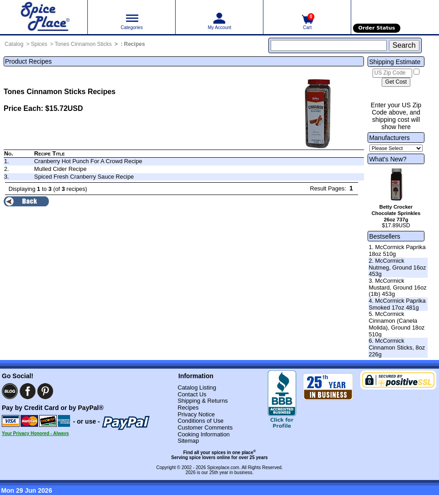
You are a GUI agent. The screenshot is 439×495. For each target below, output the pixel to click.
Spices (39, 44)
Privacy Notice (196, 414)
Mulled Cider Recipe (60, 168)
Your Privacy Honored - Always (35, 433)
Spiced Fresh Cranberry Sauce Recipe (84, 176)
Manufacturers (389, 137)
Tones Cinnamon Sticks (83, 44)
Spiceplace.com (223, 467)
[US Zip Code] (392, 73)
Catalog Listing (196, 387)
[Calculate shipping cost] (396, 82)
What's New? (387, 159)
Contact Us (191, 394)
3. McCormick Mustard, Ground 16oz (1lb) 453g (397, 287)
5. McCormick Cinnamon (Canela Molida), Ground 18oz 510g (396, 323)
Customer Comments (204, 427)
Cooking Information (203, 434)
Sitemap (188, 440)
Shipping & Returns (202, 400)
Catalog (14, 44)
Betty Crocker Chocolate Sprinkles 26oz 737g (396, 213)
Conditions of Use (200, 420)
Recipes (134, 44)
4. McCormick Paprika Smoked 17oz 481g (396, 304)
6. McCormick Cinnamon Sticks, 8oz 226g (396, 347)
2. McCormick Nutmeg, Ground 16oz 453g (397, 267)
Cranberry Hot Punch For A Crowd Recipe (88, 161)
